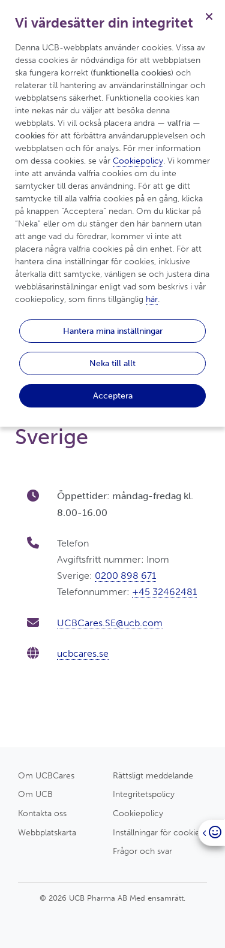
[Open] (211, 832)
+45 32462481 (164, 591)
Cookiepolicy (138, 813)
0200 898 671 (125, 575)
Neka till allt (112, 363)
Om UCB (35, 794)
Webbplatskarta (47, 832)
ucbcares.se (83, 653)
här (152, 299)
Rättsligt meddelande (153, 775)
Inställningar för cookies (158, 832)
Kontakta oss (42, 813)
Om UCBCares (46, 775)
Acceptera (113, 395)
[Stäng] (209, 16)
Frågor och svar (142, 851)
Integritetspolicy (144, 794)
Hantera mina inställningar (113, 330)
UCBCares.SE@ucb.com (110, 623)
